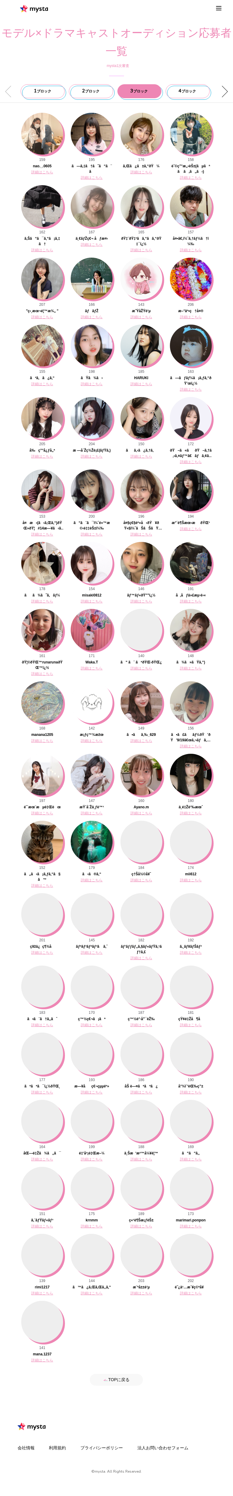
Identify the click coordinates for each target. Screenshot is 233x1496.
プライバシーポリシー (101, 1447)
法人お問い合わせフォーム (162, 1447)
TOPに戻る (116, 1379)
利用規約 (57, 1447)
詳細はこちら (42, 172)
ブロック (42, 91)
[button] (222, 91)
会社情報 (26, 1447)
